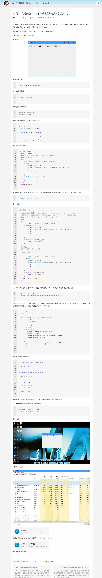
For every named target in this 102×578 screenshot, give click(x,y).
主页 (15, 3)
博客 (21, 3)
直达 (28, 3)
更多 (36, 3)
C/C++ (26, 18)
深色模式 (44, 3)
